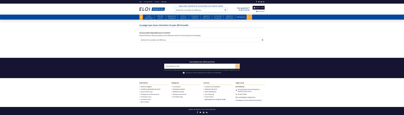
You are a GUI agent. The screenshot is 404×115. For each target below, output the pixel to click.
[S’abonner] (237, 66)
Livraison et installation (212, 87)
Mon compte (145, 102)
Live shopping (209, 94)
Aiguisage (164, 1)
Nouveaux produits (179, 89)
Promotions (177, 87)
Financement (209, 97)
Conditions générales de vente (150, 89)
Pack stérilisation (210, 92)
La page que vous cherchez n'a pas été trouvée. (164, 25)
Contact (157, 1)
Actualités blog (178, 97)
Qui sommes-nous (147, 92)
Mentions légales (146, 87)
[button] (148, 17)
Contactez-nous (146, 97)
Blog (140, 1)
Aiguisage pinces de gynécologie (215, 99)
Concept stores (148, 1)
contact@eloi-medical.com (246, 97)
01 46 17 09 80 (242, 94)
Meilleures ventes (178, 92)
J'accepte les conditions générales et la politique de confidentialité (203, 72)
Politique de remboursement (150, 94)
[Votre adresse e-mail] (199, 66)
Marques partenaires (180, 94)
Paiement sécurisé (211, 89)
